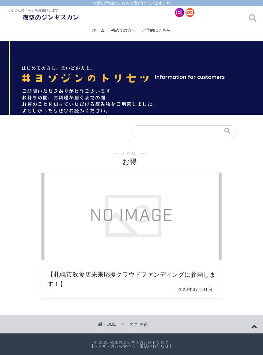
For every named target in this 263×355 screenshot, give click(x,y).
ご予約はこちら (156, 30)
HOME (107, 324)
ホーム (98, 30)
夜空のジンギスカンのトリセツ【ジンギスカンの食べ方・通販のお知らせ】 (131, 344)
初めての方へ (123, 30)
